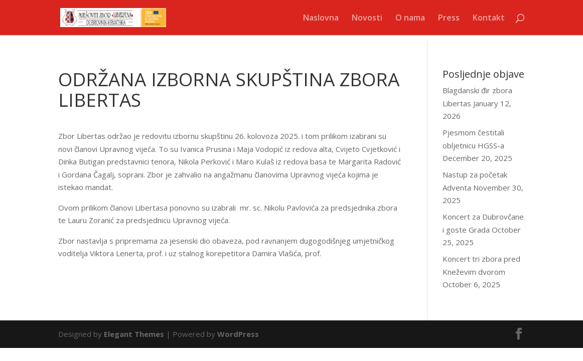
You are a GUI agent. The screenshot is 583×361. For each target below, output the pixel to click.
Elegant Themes (134, 334)
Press (449, 18)
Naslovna (321, 18)
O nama (410, 18)
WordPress (238, 334)
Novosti (367, 18)
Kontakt (489, 18)
